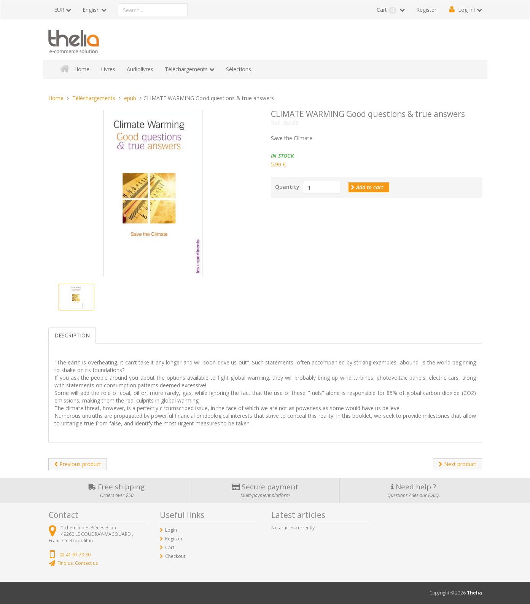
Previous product (77, 464)
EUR (59, 9)
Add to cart (367, 187)
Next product (457, 464)
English (91, 9)
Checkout (175, 556)
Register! (427, 9)
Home (81, 69)
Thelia (474, 593)
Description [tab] (72, 335)
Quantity (287, 186)
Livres (108, 69)
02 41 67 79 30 (75, 554)
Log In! (466, 9)
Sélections (238, 69)
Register (174, 538)
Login (171, 530)
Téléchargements (186, 69)
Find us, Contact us (77, 563)
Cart (387, 10)
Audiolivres (140, 69)
